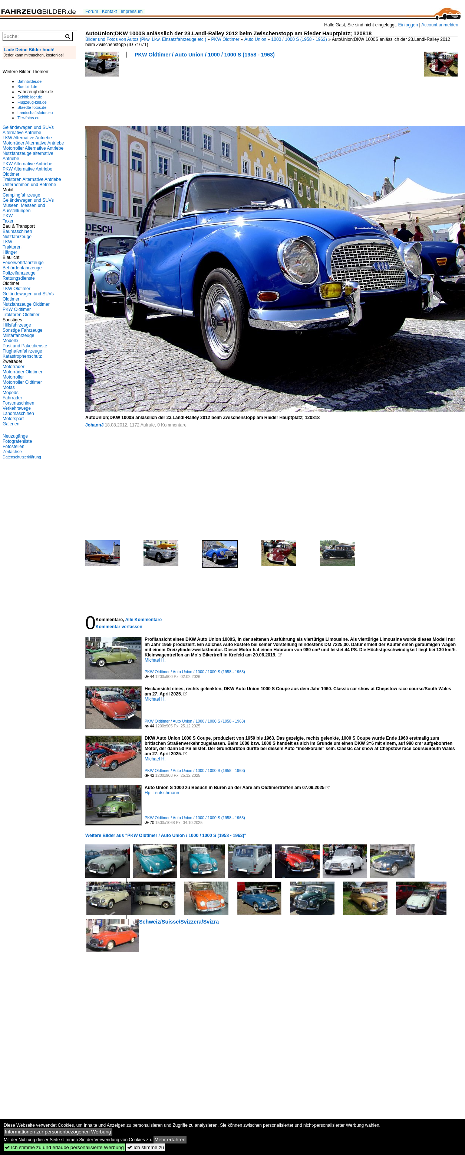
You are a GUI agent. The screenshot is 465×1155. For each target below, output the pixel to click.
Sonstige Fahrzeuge (22, 330)
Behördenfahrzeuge (22, 267)
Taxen (8, 221)
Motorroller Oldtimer (22, 382)
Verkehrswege (17, 408)
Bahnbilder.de (29, 81)
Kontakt (109, 11)
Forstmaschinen (18, 403)
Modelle (10, 340)
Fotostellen (13, 446)
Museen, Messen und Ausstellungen (24, 208)
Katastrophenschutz (22, 356)
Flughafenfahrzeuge (22, 351)
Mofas (9, 387)
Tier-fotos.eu (28, 118)
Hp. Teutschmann (162, 792)
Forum (91, 11)
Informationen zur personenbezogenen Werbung (58, 1132)
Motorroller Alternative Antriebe (33, 148)
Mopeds (11, 392)
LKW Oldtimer (16, 288)
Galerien (11, 423)
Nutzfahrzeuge (17, 236)
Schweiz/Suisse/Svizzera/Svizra (179, 922)
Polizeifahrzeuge (19, 273)
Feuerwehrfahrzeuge (23, 262)
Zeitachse (12, 451)
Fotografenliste (17, 441)
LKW (7, 241)
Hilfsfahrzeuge (17, 325)
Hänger (10, 252)
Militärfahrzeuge (18, 335)
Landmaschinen (18, 413)
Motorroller (13, 377)
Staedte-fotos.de (31, 107)
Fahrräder (12, 397)
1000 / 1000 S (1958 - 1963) (299, 39)
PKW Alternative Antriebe (27, 163)
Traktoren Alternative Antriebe (32, 179)
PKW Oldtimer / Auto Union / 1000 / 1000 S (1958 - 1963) (205, 55)
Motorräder (13, 366)
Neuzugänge (15, 436)
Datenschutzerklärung (22, 457)
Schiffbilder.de (29, 97)
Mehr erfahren (170, 1139)
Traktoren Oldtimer (21, 314)
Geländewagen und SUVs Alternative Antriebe (28, 130)
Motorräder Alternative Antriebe (33, 143)
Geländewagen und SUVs (28, 200)
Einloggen (408, 24)
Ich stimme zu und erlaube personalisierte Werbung (64, 1147)
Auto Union (255, 39)
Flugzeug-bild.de (32, 102)
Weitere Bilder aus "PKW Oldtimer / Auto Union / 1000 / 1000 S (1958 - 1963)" (165, 835)
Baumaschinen (17, 231)
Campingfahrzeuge (21, 195)
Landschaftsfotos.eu (35, 112)
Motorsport (13, 418)
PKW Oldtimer (225, 39)
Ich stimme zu (145, 1147)
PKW (8, 215)
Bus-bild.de (27, 86)
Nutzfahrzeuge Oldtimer (26, 304)
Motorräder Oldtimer (22, 371)
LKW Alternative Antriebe (27, 137)
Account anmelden (439, 24)
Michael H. (155, 660)
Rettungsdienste (19, 278)
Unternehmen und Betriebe (29, 184)
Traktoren (12, 247)
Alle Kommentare (143, 619)
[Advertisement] (220, 94)
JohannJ (94, 425)
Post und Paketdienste (25, 345)
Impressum (131, 11)
